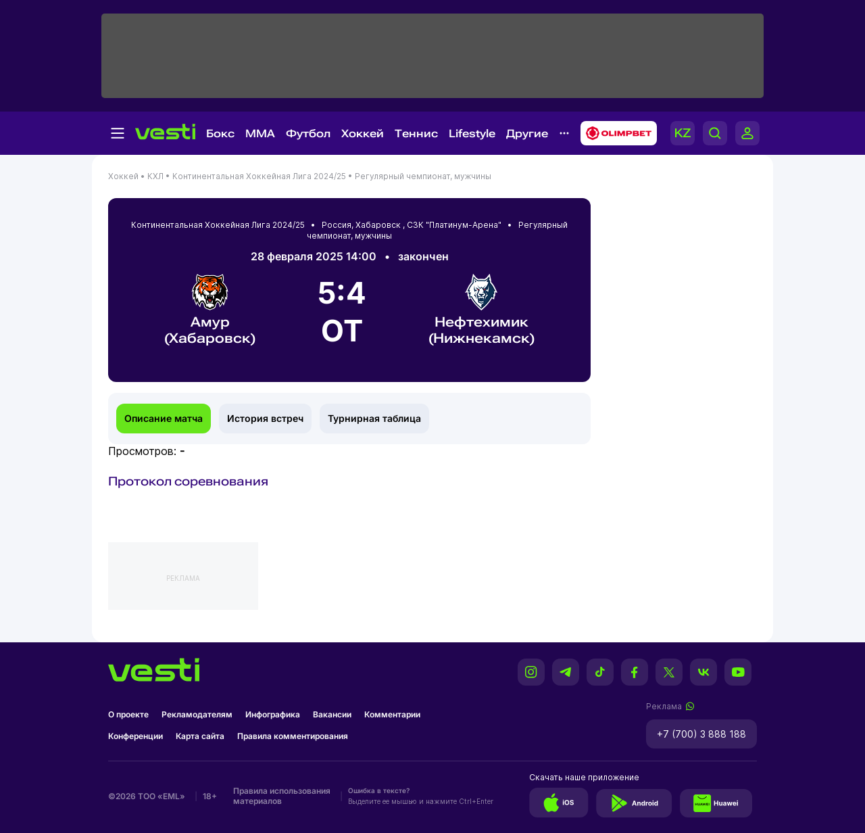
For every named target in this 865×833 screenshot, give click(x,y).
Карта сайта (200, 736)
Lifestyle (472, 133)
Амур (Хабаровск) (209, 310)
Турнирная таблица (374, 418)
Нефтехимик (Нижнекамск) (481, 310)
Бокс (220, 133)
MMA (260, 133)
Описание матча (163, 418)
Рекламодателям (197, 714)
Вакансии (332, 714)
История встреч (265, 418)
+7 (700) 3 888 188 (701, 734)
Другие (527, 133)
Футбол (308, 133)
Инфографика (272, 714)
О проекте (128, 714)
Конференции (135, 736)
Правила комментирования (292, 736)
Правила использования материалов (281, 796)
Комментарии (392, 714)
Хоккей (362, 133)
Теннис (416, 133)
